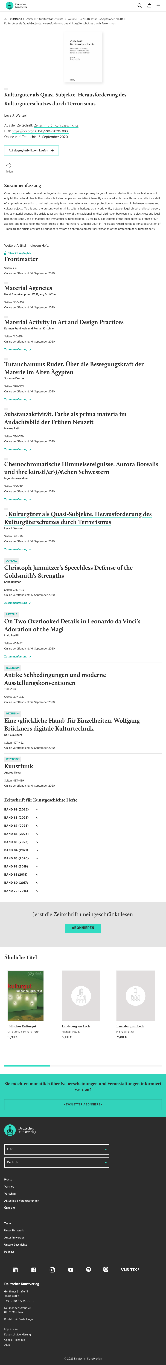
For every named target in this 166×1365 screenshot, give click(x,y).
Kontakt (9, 1319)
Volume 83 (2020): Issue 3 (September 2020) (95, 19)
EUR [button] (10, 1149)
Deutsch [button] (12, 1162)
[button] (8, 165)
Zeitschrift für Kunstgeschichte (44, 19)
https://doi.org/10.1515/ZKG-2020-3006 (40, 131)
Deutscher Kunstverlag (87, 1358)
